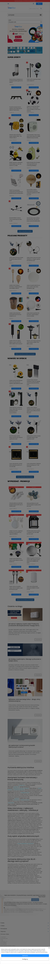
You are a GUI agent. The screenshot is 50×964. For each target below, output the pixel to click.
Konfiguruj (25, 959)
